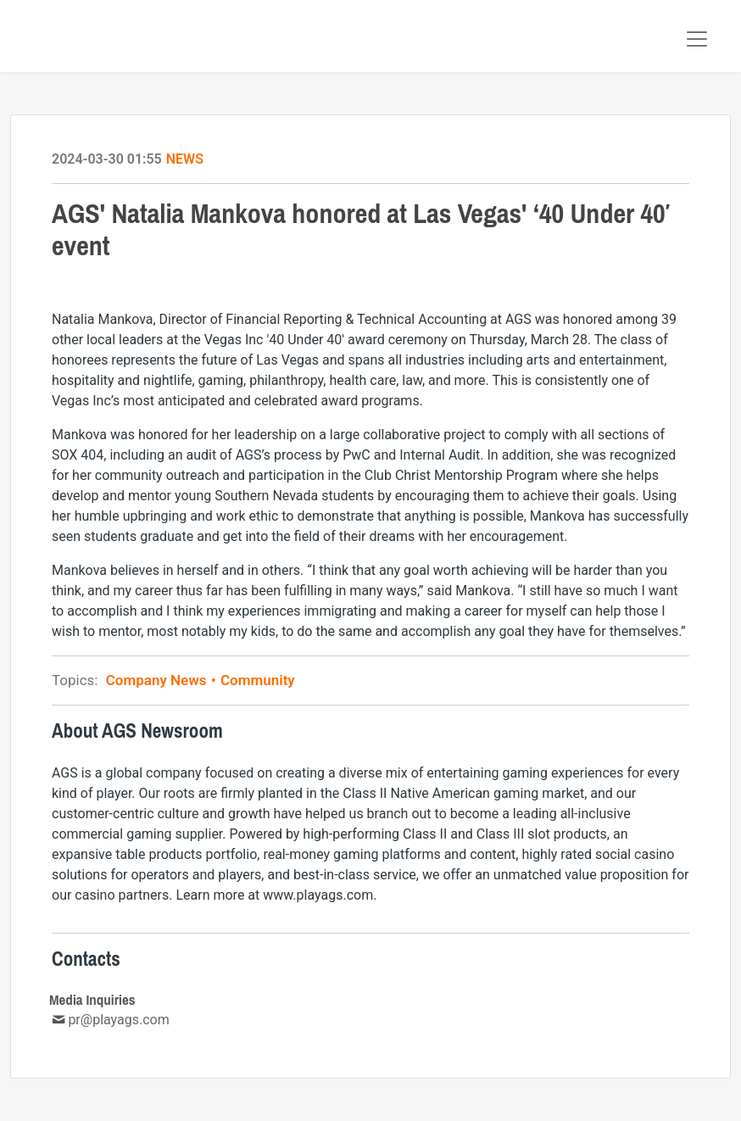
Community (256, 680)
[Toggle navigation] (697, 39)
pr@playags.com (118, 1020)
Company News (161, 680)
